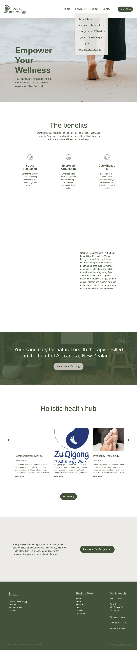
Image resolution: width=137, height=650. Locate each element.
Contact (106, 8)
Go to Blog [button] (68, 496)
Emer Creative (37, 644)
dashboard (20, 644)
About (67, 8)
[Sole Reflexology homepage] (17, 9)
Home (78, 598)
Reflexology (67, 133)
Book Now (125, 9)
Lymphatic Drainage (46, 136)
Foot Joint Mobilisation (84, 133)
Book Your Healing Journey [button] (97, 549)
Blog (95, 8)
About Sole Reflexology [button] (69, 366)
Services (81, 8)
